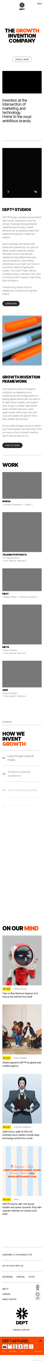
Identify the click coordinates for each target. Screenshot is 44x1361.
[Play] (8, 191)
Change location (22, 1330)
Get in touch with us (12, 1266)
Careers (6, 1294)
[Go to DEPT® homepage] (22, 6)
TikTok (31, 1277)
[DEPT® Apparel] (22, 1346)
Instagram (7, 1277)
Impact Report (9, 1299)
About (5, 1289)
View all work (22, 59)
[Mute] (35, 191)
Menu (39, 3)
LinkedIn (20, 1277)
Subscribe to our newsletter (17, 1254)
